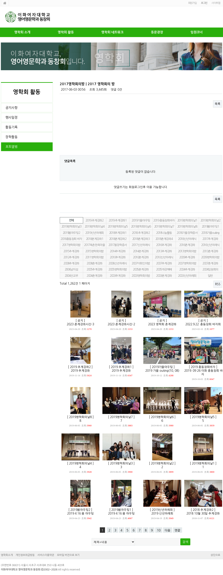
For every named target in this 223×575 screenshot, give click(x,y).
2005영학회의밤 (117, 269)
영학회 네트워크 (112, 32)
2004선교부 (71, 275)
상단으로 (215, 555)
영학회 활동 (66, 32)
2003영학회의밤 (141, 275)
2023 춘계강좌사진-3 (80, 324)
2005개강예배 (164, 269)
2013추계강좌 (164, 251)
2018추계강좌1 (117, 232)
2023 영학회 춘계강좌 (162, 324)
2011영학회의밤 (94, 257)
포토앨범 (11, 146)
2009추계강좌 (187, 257)
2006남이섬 (71, 269)
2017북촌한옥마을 (94, 244)
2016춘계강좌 (187, 244)
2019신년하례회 (94, 232)
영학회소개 (7, 555)
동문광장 (157, 32)
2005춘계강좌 (141, 269)
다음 (167, 530)
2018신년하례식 (187, 238)
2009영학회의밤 (210, 257)
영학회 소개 (22, 32)
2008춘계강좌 (94, 263)
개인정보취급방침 (25, 555)
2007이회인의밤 (141, 263)
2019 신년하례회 (162, 513)
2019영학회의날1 (187, 220)
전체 (71, 220)
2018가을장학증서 (187, 232)
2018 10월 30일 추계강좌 (203, 513)
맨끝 (177, 530)
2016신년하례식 (210, 244)
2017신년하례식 (141, 244)
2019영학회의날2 (210, 220)
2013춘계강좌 (210, 251)
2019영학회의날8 (187, 226)
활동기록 (11, 127)
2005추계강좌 (94, 269)
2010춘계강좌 (141, 257)
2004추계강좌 (187, 269)
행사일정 (11, 117)
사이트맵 (216, 3)
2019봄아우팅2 (71, 232)
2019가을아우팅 (141, 220)
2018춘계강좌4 (164, 238)
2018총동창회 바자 (71, 238)
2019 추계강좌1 (117, 220)
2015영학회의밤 (94, 251)
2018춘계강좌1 (94, 238)
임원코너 (197, 32)
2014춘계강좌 (141, 251)
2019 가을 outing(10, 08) (162, 370)
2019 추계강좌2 (94, 220)
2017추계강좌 (210, 238)
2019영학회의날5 (118, 226)
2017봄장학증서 (117, 244)
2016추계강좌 (164, 244)
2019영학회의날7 (164, 226)
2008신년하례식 (117, 263)
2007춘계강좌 (210, 263)
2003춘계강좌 (164, 275)
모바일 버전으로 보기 (68, 555)
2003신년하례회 (187, 275)
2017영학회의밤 (71, 244)
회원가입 (192, 3)
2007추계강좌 (164, 263)
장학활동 (11, 136)
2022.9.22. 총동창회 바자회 (203, 324)
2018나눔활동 (164, 232)
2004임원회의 (210, 269)
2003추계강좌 (118, 275)
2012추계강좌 (71, 257)
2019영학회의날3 (71, 226)
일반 (210, 275)
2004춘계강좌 (94, 275)
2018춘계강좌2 (117, 238)
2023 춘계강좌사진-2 (121, 324)
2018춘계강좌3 (141, 238)
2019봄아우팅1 (210, 226)
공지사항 (11, 107)
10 (158, 530)
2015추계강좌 (71, 251)
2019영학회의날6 (141, 226)
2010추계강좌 (118, 257)
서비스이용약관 (45, 555)
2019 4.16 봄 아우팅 (80, 513)
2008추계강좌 (71, 263)
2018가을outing (210, 232)
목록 (217, 103)
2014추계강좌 (118, 251)
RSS (217, 284)
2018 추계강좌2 (141, 232)
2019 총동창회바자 (164, 220)
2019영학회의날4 (94, 226)
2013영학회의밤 (187, 251)
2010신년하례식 (164, 257)
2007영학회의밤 (187, 263)
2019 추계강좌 (80, 370)
